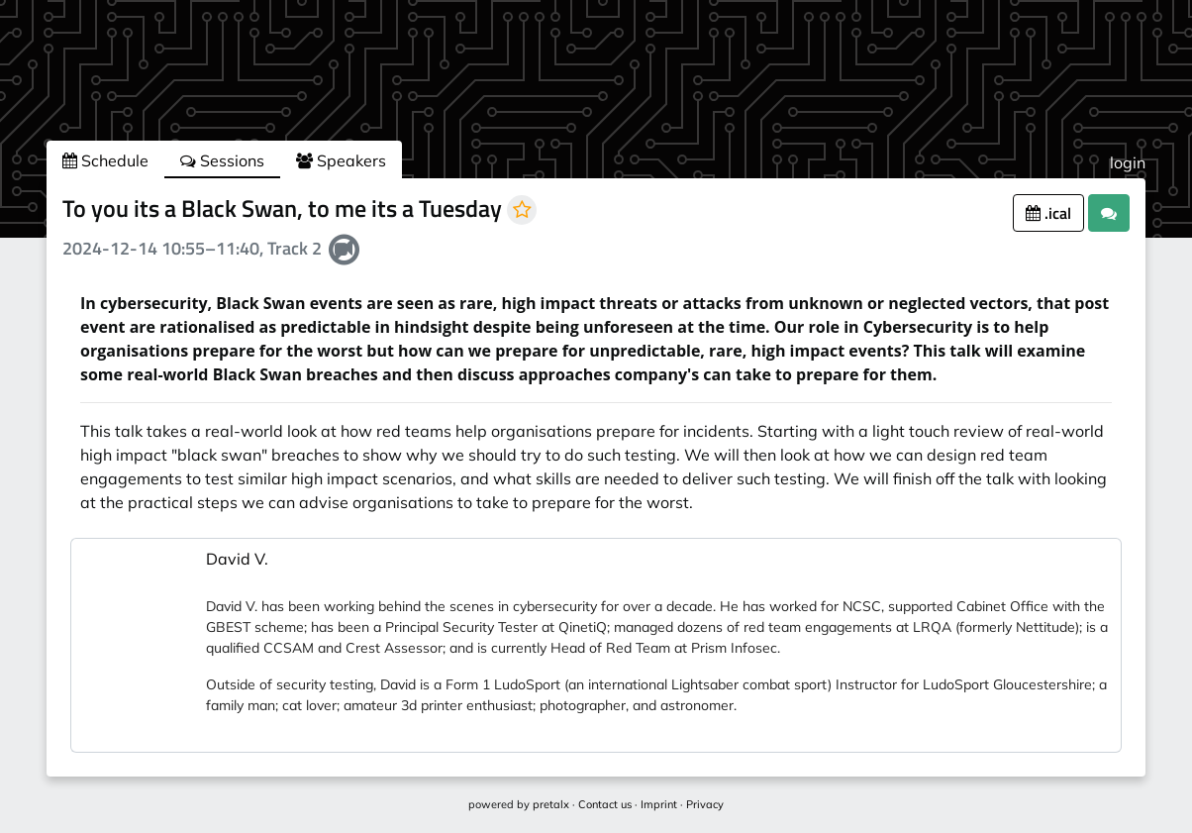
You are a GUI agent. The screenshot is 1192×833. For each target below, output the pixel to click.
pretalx (551, 804)
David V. (237, 559)
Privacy (705, 804)
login (1127, 162)
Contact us (605, 804)
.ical (1048, 213)
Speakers (341, 160)
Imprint (659, 804)
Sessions (222, 160)
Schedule (105, 160)
